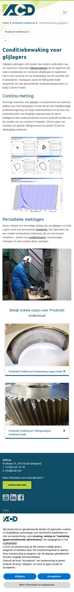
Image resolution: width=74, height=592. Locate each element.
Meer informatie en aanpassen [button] (37, 584)
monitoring (41, 229)
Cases (6, 510)
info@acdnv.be (13, 470)
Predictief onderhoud (23, 22)
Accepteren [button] (54, 576)
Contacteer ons (17, 485)
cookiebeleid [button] (10, 543)
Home (6, 22)
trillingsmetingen (38, 68)
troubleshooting (37, 237)
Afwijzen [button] (20, 576)
